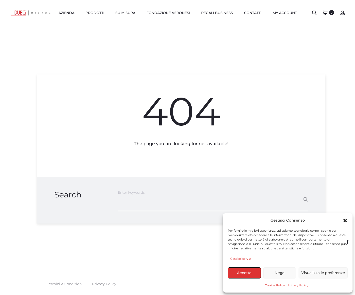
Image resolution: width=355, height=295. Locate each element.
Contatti (253, 13)
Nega (279, 272)
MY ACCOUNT (285, 13)
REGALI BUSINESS (217, 13)
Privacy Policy (297, 285)
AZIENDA (66, 13)
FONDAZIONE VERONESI (168, 13)
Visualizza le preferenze (323, 272)
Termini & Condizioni (65, 284)
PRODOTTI (95, 13)
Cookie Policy (275, 285)
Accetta (244, 272)
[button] (345, 220)
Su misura (125, 13)
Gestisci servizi (240, 258)
